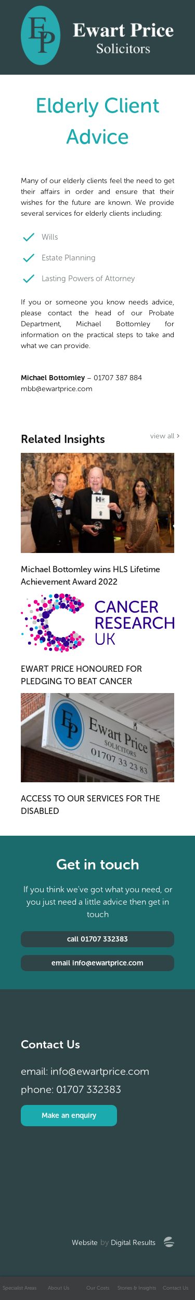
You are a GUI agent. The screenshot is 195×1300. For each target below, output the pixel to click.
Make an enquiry (69, 1115)
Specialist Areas (19, 1288)
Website (85, 1242)
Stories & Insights (137, 1288)
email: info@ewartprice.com (85, 1071)
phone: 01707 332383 (71, 1089)
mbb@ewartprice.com (57, 388)
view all (162, 436)
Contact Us (175, 1288)
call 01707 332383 (97, 939)
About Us (58, 1288)
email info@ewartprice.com (97, 963)
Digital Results (133, 1242)
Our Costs (97, 1288)
